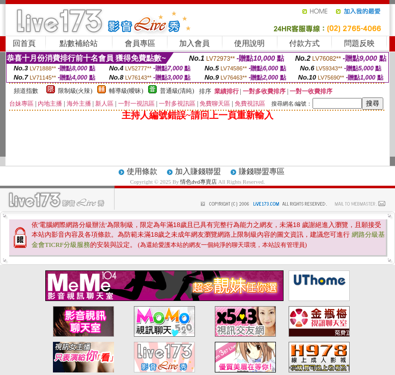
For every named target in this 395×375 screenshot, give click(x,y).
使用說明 (249, 43)
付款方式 (304, 43)
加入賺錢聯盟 (198, 171)
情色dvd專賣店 (199, 182)
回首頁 (24, 43)
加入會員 (194, 43)
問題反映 (359, 43)
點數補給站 (79, 43)
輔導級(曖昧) (126, 90)
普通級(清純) (177, 90)
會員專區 (140, 43)
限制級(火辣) (75, 90)
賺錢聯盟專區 (262, 171)
